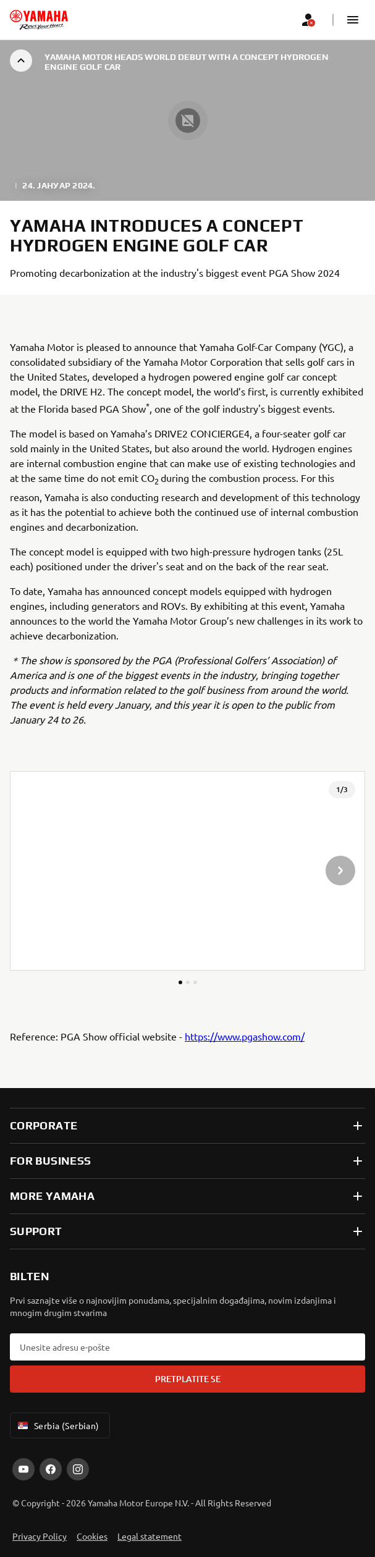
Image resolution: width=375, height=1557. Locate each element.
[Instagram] (78, 1469)
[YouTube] (23, 1469)
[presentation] (187, 871)
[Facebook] (51, 1469)
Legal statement (149, 1536)
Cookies (92, 1536)
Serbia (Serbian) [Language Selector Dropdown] (57, 1425)
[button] (352, 19)
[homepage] (39, 20)
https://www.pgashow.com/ (245, 1036)
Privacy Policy (39, 1536)
